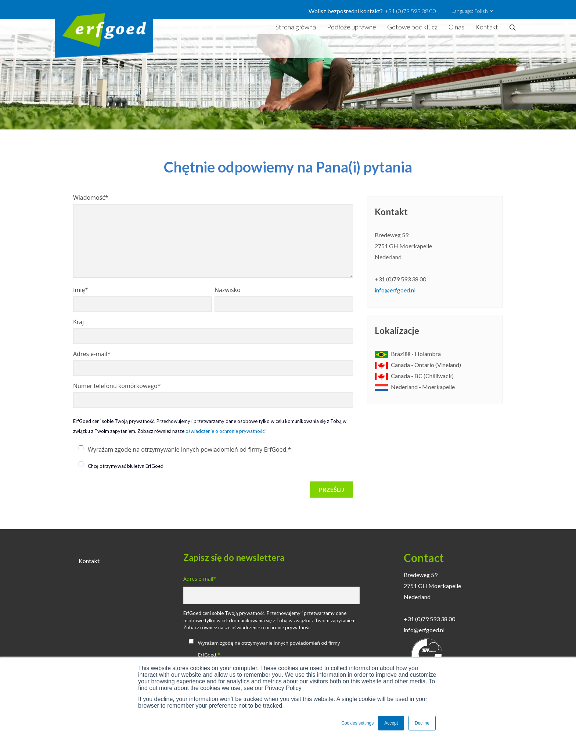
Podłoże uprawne (351, 27)
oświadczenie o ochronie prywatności (226, 431)
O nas (456, 27)
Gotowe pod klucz (412, 27)
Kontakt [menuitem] (89, 560)
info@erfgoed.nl (395, 290)
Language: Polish (472, 11)
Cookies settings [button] (357, 723)
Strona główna (296, 27)
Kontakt (486, 27)
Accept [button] (391, 723)
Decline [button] (422, 723)
